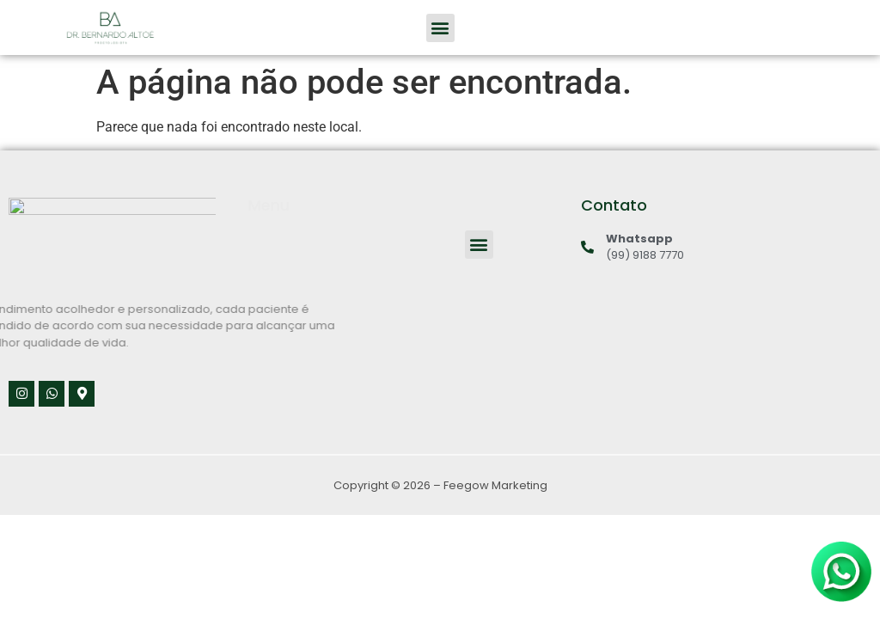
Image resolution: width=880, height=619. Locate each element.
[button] (440, 28)
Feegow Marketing (495, 485)
